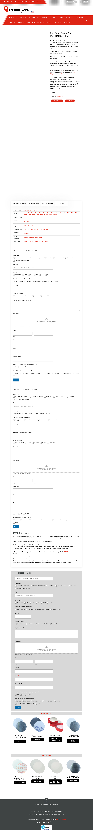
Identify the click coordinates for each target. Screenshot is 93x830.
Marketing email (35, 373)
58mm (77, 213)
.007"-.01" (26, 221)
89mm (41, 214)
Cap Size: (15, 264)
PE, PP (66, 552)
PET (25, 217)
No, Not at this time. (56, 281)
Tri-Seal (46, 241)
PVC (28, 217)
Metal (42, 275)
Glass (31, 275)
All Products (34, 17)
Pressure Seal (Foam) (37, 258)
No (21, 366)
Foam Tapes (13, 17)
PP (37, 275)
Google (17, 373)
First (14, 336)
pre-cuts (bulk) (58, 56)
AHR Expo (54, 822)
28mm (45, 213)
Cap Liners (23, 17)
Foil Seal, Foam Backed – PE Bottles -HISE (20, 737)
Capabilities (45, 17)
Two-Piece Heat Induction (22, 260)
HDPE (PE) (18, 275)
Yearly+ (44, 296)
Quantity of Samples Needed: (21, 424)
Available (26, 233)
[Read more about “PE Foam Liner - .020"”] (55, 781)
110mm (50, 214)
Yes (16, 366)
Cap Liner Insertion (55, 735)
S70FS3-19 (31, 241)
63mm (29, 214)
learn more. (71, 77)
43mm (57, 213)
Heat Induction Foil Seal (30, 210)
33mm (49, 213)
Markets (55, 17)
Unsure (27, 366)
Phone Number (17, 356)
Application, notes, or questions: (22, 300)
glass (53, 74)
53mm (73, 213)
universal (59, 74)
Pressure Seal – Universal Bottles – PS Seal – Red (19, 778)
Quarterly (36, 296)
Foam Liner (49, 258)
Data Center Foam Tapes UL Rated (38, 22)
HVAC (62, 17)
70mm (33, 214)
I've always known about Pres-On (70, 373)
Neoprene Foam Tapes (16, 22)
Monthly (29, 296)
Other (48, 275)
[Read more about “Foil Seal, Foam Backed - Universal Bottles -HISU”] (73, 741)
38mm (53, 213)
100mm (46, 214)
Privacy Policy (46, 811)
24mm (41, 213)
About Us (69, 17)
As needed (52, 296)
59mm (25, 214)
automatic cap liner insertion (41, 545)
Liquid (31, 225)
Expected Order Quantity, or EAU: (22, 432)
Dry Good (26, 225)
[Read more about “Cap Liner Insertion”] (55, 739)
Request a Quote (69, 100)
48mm (65, 213)
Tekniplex (40, 241)
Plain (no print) (28, 229)
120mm (55, 214)
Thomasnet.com (47, 373)
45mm (61, 213)
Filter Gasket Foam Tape (61, 22)
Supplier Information (36, 811)
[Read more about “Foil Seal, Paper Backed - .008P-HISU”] (73, 780)
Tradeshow (25, 373)
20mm (37, 213)
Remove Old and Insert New (36, 237)
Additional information (19, 203)
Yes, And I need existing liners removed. (37, 281)
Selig (36, 241)
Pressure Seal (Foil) (61, 258)
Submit (16, 380)
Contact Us (79, 17)
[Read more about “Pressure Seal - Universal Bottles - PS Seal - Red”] (20, 782)
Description (61, 203)
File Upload (16, 313)
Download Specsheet (57, 100)
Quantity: (15, 285)
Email (15, 348)
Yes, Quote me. (19, 281)
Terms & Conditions (56, 811)
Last (35, 336)
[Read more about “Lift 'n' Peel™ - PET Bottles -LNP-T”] (37, 739)
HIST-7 (25, 241)
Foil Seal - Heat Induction (21, 258)
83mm (37, 214)
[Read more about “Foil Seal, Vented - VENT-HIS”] (37, 781)
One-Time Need (19, 296)
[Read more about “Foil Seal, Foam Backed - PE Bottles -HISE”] (20, 741)
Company (16, 340)
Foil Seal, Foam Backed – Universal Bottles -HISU (73, 737)
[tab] (19, 203)
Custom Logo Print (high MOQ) (40, 229)
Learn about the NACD (61, 819)
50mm (69, 213)
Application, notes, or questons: (22, 446)
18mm (33, 213)
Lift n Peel (71, 258)
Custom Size (27, 213)
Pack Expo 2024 (56, 821)
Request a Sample (47, 203)
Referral (56, 373)
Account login (71, 2)
